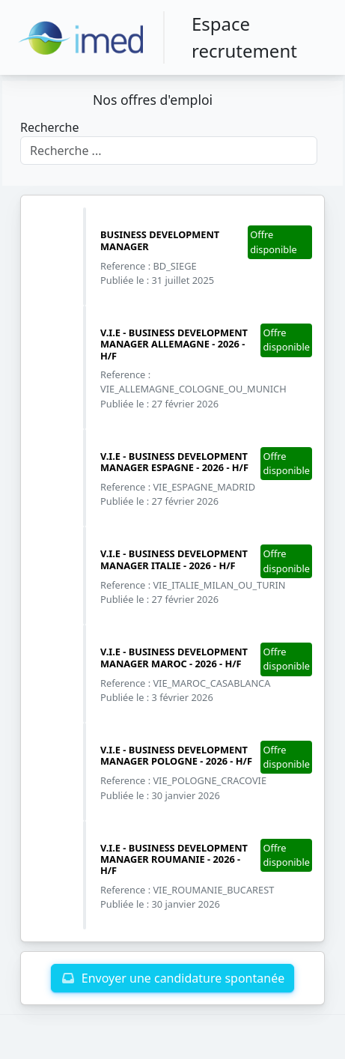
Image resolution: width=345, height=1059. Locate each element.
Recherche (49, 127)
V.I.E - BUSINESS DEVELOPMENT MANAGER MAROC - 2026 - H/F (174, 657)
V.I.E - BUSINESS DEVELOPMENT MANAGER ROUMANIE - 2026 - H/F (174, 859)
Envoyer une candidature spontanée (172, 978)
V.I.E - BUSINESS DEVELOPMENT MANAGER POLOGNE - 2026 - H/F (176, 755)
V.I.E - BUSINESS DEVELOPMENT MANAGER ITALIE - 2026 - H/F (174, 559)
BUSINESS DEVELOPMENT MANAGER (159, 240)
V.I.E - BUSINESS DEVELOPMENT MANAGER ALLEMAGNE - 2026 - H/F (174, 344)
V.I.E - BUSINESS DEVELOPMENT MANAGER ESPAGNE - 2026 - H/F (174, 461)
